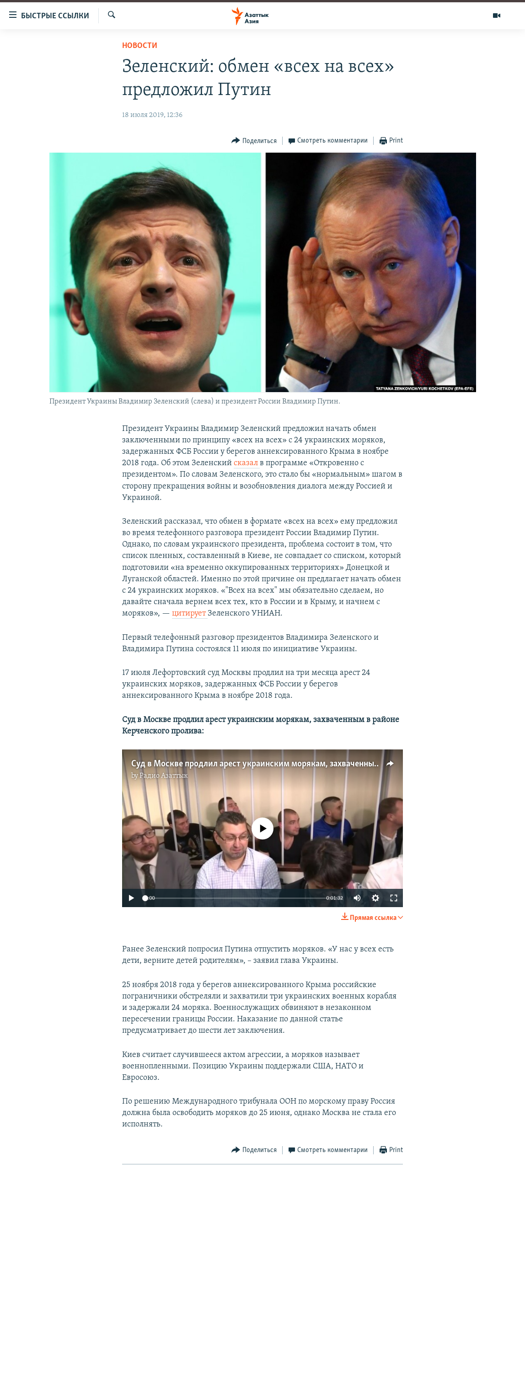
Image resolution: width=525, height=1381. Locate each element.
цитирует (190, 613)
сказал (247, 463)
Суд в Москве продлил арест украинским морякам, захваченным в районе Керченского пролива (315, 764)
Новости (139, 46)
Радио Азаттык (163, 776)
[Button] (254, 141)
